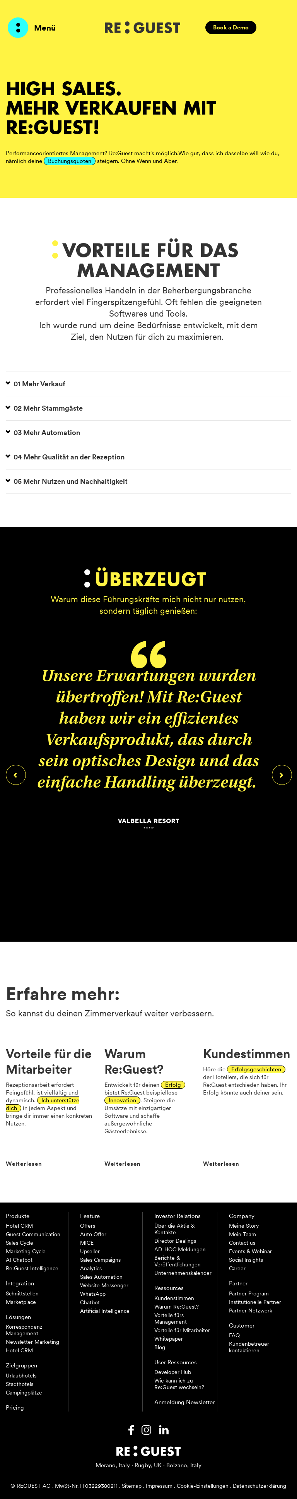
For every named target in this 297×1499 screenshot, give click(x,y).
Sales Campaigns (100, 1260)
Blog (159, 1347)
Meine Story (244, 1226)
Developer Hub (172, 1372)
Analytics (91, 1268)
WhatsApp (93, 1294)
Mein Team (242, 1234)
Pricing (15, 1407)
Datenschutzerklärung (259, 1486)
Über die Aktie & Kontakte (174, 1229)
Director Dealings (175, 1241)
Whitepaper (168, 1339)
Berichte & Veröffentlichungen (177, 1261)
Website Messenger (104, 1285)
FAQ (234, 1335)
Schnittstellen (22, 1293)
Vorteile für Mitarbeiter (182, 1330)
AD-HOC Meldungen (180, 1249)
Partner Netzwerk (250, 1310)
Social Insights (246, 1260)
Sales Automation (101, 1277)
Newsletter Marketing (32, 1342)
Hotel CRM (19, 1226)
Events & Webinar (250, 1251)
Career (237, 1268)
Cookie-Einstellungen (203, 1486)
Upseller (90, 1251)
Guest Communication (33, 1234)
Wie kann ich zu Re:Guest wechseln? (179, 1383)
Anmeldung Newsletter (184, 1402)
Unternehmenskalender (183, 1273)
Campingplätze (24, 1392)
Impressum (159, 1486)
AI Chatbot (19, 1260)
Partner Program (249, 1293)
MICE (87, 1243)
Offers (87, 1226)
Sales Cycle (19, 1243)
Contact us (242, 1243)
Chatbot (90, 1302)
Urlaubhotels (21, 1375)
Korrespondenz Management (24, 1330)
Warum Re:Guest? (176, 1307)
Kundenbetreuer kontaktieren (249, 1347)
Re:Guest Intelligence (32, 1268)
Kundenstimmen (174, 1298)
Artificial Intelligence (105, 1311)
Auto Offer (93, 1234)
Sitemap (132, 1486)
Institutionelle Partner (255, 1302)
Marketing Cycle (26, 1251)
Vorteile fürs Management (170, 1318)
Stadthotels (19, 1384)
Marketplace (21, 1302)
